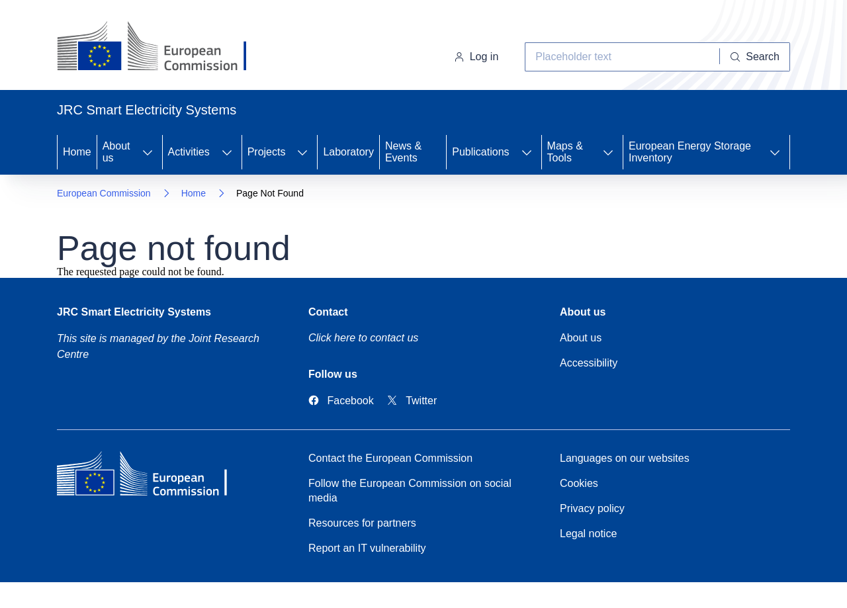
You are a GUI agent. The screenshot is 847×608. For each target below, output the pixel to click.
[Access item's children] (147, 152)
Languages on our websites (625, 458)
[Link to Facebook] (341, 400)
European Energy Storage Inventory (690, 151)
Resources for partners (362, 523)
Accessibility (588, 363)
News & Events (403, 151)
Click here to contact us (363, 337)
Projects (266, 151)
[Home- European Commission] (164, 47)
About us (116, 151)
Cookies (579, 483)
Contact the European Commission (390, 458)
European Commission (104, 193)
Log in (476, 56)
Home (77, 151)
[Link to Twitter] (412, 400)
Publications (480, 151)
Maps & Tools (565, 151)
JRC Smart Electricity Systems (134, 312)
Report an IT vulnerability (367, 548)
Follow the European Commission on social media (410, 490)
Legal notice (588, 533)
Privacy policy (592, 508)
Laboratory (348, 151)
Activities (189, 151)
